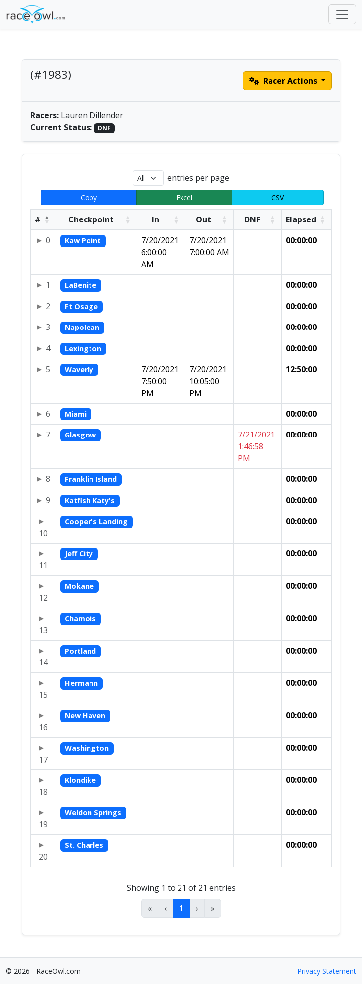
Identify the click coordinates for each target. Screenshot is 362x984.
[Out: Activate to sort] (209, 220)
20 (43, 856)
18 (43, 791)
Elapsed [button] (301, 219)
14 (43, 662)
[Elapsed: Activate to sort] (306, 220)
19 (43, 824)
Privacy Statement (326, 971)
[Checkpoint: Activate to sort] (96, 220)
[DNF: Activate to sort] (258, 220)
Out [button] (203, 219)
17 (43, 759)
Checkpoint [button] (91, 219)
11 (43, 565)
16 (43, 727)
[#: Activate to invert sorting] (43, 220)
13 (43, 630)
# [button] (38, 219)
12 (43, 597)
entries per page (198, 177)
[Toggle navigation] (342, 14)
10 (43, 533)
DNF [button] (252, 219)
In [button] (155, 219)
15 (43, 694)
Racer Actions (284, 80)
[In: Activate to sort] (161, 220)
